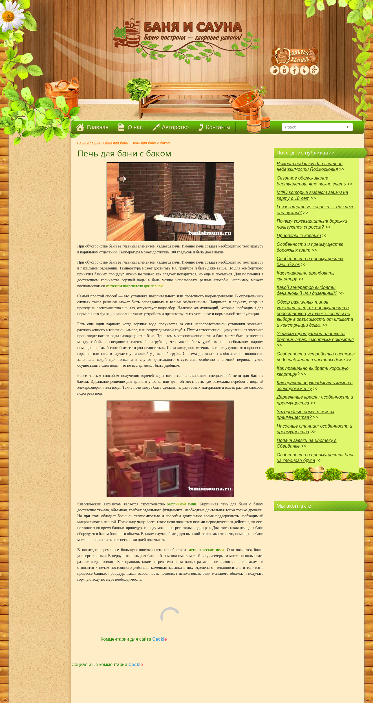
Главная (98, 127)
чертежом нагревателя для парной (134, 286)
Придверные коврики (299, 235)
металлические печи (206, 550)
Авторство (175, 127)
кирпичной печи (181, 504)
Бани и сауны (88, 143)
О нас (135, 127)
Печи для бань (115, 143)
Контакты (218, 127)
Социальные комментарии (107, 664)
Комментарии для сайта (134, 639)
